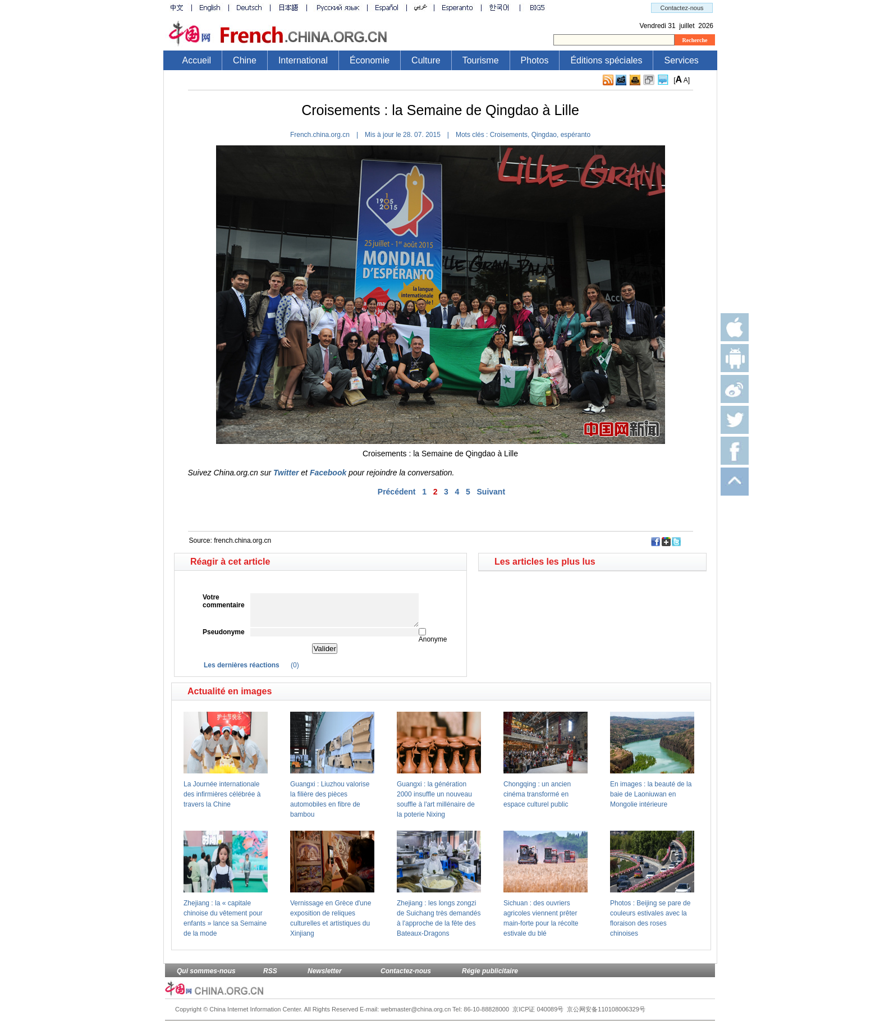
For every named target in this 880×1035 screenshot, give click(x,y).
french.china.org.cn (242, 540)
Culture (426, 60)
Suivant (491, 491)
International (303, 60)
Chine (244, 60)
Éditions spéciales (606, 60)
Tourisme (480, 60)
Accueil (197, 60)
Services (681, 60)
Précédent (397, 491)
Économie (369, 60)
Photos (535, 60)
